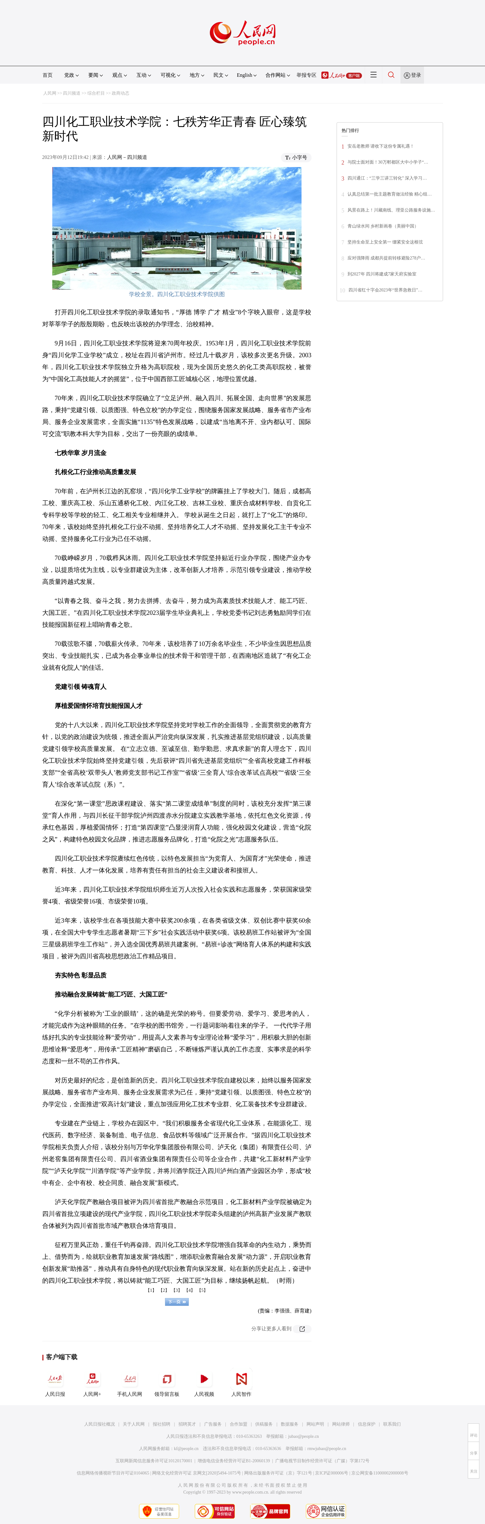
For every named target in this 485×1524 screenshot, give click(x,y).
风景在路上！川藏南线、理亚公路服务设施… (391, 210)
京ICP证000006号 (331, 1473)
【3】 (176, 1290)
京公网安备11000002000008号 (379, 1473)
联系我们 (392, 1424)
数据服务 (289, 1424)
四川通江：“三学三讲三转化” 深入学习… (387, 178)
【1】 (151, 1290)
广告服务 (213, 1424)
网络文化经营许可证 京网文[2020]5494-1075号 (196, 1473)
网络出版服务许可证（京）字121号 (278, 1473)
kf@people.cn (186, 1448)
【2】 (163, 1290)
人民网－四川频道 (127, 157)
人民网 (49, 93)
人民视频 (204, 1382)
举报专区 (307, 75)
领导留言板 (166, 1382)
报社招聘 (161, 1424)
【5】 (202, 1290)
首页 (48, 75)
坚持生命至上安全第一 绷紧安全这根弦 (385, 242)
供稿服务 (264, 1424)
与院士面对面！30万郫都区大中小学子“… (388, 162)
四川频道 (71, 93)
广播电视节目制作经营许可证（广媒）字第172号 (322, 1461)
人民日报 (55, 1382)
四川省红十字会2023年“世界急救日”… (385, 290)
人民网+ (92, 1382)
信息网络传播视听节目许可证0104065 (113, 1473)
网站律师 (341, 1424)
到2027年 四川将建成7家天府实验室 (382, 274)
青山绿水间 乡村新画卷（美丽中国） (383, 226)
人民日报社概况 (99, 1424)
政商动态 (120, 93)
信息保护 (366, 1424)
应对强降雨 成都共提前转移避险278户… (387, 258)
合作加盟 (238, 1424)
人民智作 (241, 1382)
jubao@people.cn (303, 1436)
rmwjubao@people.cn (326, 1448)
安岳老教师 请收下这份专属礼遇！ (381, 146)
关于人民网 (134, 1424)
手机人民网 (129, 1382)
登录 (416, 75)
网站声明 (315, 1424)
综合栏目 (96, 93)
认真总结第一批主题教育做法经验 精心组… (390, 194)
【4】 (189, 1290)
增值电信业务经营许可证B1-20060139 (234, 1461)
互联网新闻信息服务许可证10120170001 (154, 1461)
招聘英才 (187, 1424)
